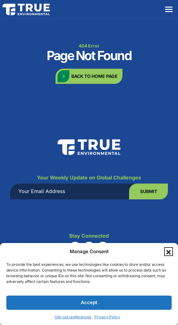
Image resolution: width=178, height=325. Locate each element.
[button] (168, 251)
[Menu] (168, 9)
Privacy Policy (107, 317)
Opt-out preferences (73, 317)
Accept (89, 302)
